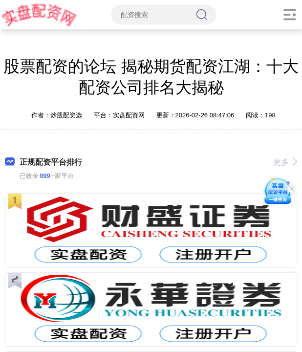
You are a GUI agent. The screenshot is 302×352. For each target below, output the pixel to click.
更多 (285, 162)
